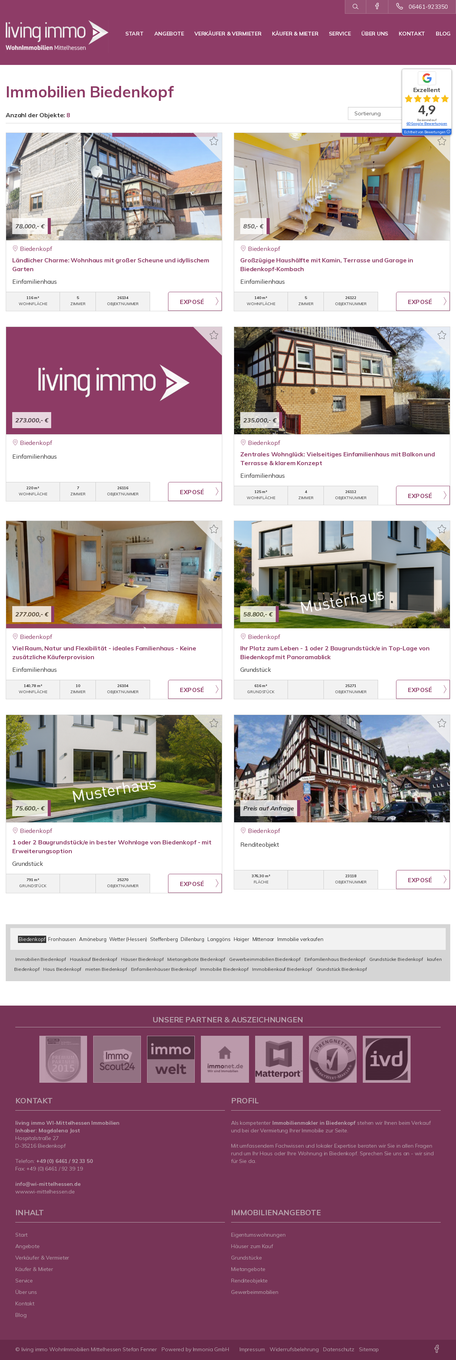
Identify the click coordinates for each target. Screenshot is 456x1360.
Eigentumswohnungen (258, 1234)
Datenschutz (338, 1349)
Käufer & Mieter (295, 33)
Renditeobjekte (249, 1280)
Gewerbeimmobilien (254, 1292)
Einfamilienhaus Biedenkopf (334, 959)
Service (340, 33)
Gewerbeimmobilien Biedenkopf (265, 959)
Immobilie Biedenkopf (224, 969)
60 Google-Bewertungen (426, 123)
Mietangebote (248, 1269)
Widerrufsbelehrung (294, 1349)
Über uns (374, 33)
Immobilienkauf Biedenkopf (282, 969)
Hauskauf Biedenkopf (93, 959)
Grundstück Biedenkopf (341, 969)
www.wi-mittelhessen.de (45, 1191)
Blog (443, 33)
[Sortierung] (399, 113)
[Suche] (355, 7)
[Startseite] (57, 30)
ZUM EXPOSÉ (195, 301)
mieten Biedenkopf (106, 969)
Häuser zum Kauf (252, 1246)
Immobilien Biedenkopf (40, 959)
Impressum (252, 1349)
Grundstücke (246, 1257)
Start (134, 33)
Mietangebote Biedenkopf (196, 959)
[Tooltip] (448, 132)
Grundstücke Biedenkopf (396, 959)
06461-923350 (428, 6)
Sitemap (369, 1349)
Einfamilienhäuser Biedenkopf (164, 969)
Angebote (169, 33)
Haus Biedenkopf (62, 969)
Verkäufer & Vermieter (227, 33)
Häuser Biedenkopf (142, 959)
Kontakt (412, 33)
